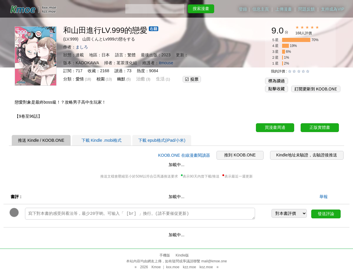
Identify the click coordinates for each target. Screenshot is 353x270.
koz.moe (206, 267)
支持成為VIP (332, 9)
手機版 (164, 255)
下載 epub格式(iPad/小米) (161, 140)
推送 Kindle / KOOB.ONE (41, 140)
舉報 (323, 196)
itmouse (166, 62)
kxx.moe (172, 267)
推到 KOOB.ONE (240, 155)
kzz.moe (189, 267)
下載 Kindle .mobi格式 (101, 140)
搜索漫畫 (201, 8)
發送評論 (326, 213)
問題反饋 (306, 9)
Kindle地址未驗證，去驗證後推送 (306, 155)
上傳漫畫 (283, 9)
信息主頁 (260, 9)
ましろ (82, 47)
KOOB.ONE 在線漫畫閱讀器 (184, 155)
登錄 (243, 9)
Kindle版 (182, 255)
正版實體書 (319, 127)
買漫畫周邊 (275, 127)
